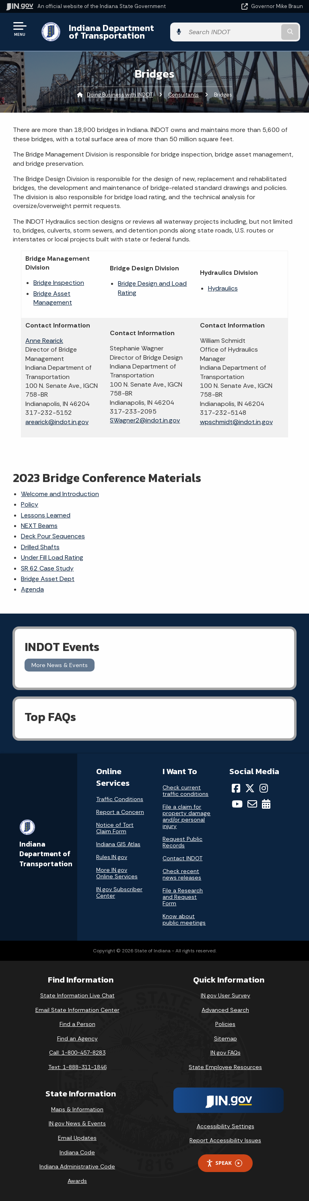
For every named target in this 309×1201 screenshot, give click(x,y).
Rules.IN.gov (111, 857)
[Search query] (260, 32)
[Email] (252, 804)
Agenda (32, 589)
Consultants (183, 94)
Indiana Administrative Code (77, 1166)
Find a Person (77, 1024)
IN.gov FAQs (225, 1052)
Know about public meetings (184, 919)
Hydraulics (223, 288)
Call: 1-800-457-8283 (77, 1052)
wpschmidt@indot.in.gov (236, 422)
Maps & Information (77, 1109)
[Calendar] (266, 804)
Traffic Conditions (119, 799)
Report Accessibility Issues (225, 1140)
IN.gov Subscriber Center (119, 892)
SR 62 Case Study (47, 568)
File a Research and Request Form (183, 897)
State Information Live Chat (77, 995)
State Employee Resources (225, 1067)
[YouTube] (237, 804)
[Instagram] (264, 788)
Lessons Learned (45, 515)
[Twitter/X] (250, 788)
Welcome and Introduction (60, 494)
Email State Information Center (77, 1010)
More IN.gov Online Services (117, 873)
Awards (77, 1181)
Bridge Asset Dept (47, 579)
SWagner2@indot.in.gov (145, 420)
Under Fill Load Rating (52, 557)
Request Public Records (182, 842)
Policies (225, 1024)
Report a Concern (120, 812)
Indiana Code (77, 1152)
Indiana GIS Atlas (118, 844)
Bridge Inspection (58, 282)
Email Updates (77, 1137)
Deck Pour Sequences (53, 536)
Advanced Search (225, 1010)
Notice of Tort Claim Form (115, 828)
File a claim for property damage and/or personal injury (186, 816)
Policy (29, 504)
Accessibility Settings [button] (225, 1126)
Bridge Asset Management (52, 298)
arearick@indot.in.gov (57, 422)
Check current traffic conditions (185, 790)
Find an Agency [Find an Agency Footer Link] (77, 1038)
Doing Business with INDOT (120, 94)
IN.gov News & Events (77, 1123)
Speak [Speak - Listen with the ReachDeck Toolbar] (224, 1163)
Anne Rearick (44, 340)
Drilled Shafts (40, 547)
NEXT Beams (39, 525)
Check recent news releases (182, 874)
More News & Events (59, 665)
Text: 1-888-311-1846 (77, 1067)
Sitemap (225, 1038)
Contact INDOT (182, 858)
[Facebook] (236, 788)
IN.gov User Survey (225, 995)
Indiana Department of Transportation (113, 31)
